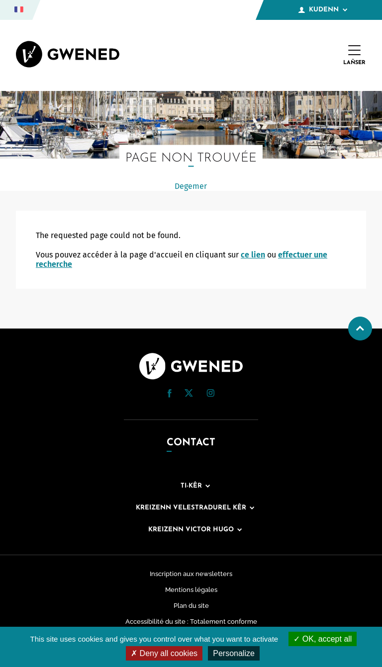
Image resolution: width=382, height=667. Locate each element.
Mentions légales (191, 589)
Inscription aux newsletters (191, 574)
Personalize (234, 653)
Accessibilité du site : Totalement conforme (191, 621)
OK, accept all (322, 639)
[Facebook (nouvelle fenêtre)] (169, 395)
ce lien (253, 254)
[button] (170, 393)
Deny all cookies (164, 653)
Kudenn (322, 10)
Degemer (191, 186)
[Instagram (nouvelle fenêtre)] (210, 394)
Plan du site (191, 605)
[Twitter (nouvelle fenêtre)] (188, 394)
